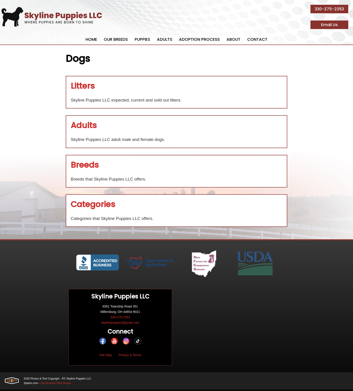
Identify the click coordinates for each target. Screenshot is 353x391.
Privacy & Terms (129, 356)
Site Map (105, 356)
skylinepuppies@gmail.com (120, 324)
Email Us (329, 24)
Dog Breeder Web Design (56, 384)
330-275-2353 (329, 9)
